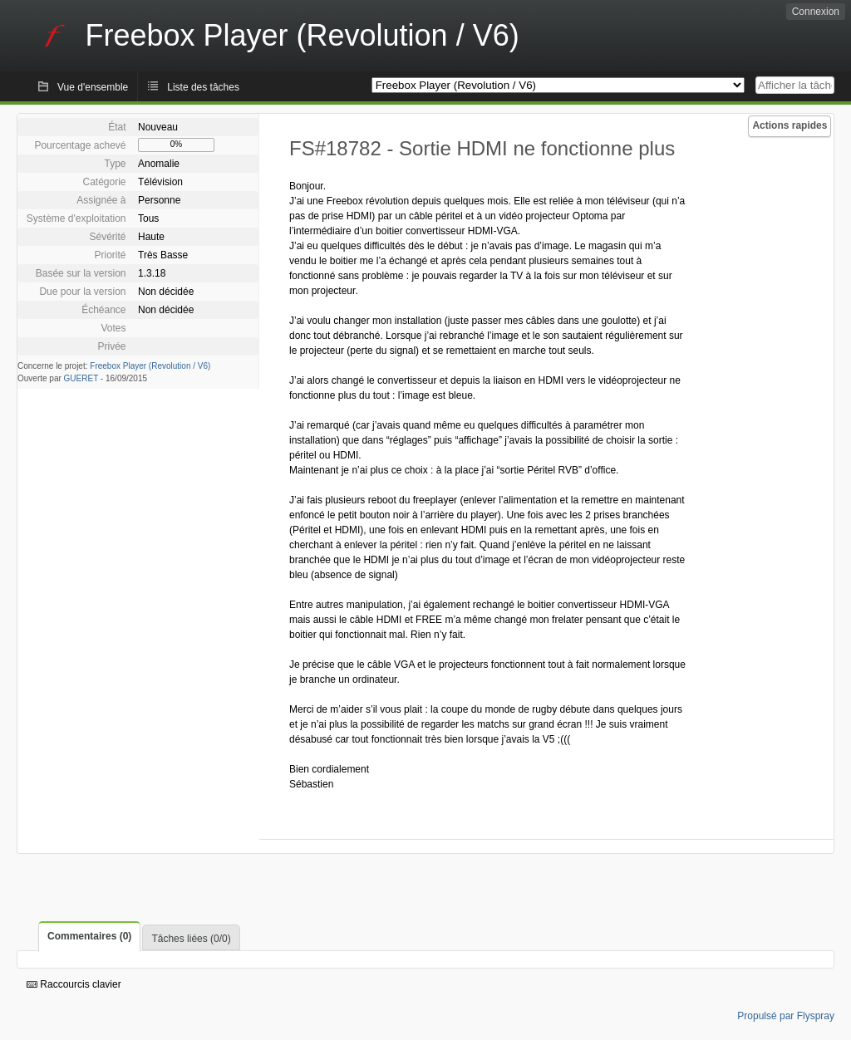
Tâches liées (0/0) (190, 938)
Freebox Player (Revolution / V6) (150, 365)
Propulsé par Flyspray (785, 1016)
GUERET (81, 378)
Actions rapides (789, 125)
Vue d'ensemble (92, 87)
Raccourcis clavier (74, 984)
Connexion (815, 11)
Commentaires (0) (89, 936)
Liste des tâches (203, 87)
